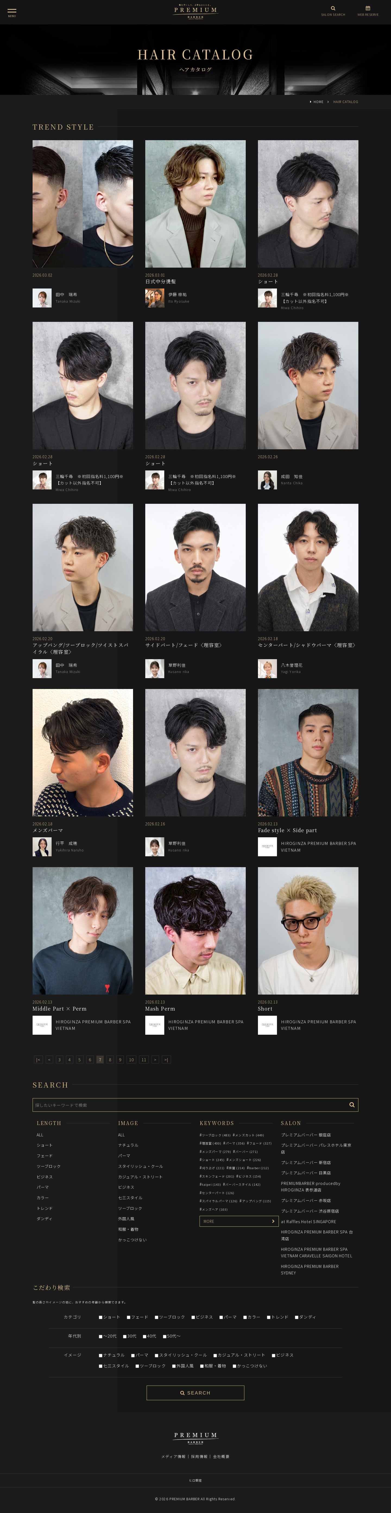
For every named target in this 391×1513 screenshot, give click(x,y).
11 (143, 1059)
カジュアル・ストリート (140, 1176)
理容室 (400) (211, 1143)
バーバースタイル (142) (243, 1184)
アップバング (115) (257, 1201)
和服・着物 (128, 1229)
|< (38, 1059)
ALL (40, 1134)
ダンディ (45, 1218)
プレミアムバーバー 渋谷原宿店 (310, 1211)
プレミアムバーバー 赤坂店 (306, 1200)
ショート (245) (213, 1160)
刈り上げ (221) (213, 1168)
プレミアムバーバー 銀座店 (306, 1134)
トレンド (45, 1208)
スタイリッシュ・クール (140, 1166)
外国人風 (126, 1218)
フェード (45, 1155)
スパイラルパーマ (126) (220, 1201)
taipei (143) (211, 1184)
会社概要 (221, 1456)
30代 (132, 1336)
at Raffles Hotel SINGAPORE (308, 1221)
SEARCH (195, 1393)
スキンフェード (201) (218, 1176)
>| (166, 1059)
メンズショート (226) (245, 1160)
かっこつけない (132, 1239)
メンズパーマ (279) (216, 1151)
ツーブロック (49, 1166)
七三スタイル (130, 1197)
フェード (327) (260, 1143)
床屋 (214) (237, 1168)
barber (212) (259, 1168)
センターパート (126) (218, 1193)
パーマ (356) (235, 1143)
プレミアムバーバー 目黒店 (306, 1172)
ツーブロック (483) (216, 1135)
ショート (45, 1145)
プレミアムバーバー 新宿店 (306, 1162)
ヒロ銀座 (195, 1480)
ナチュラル (128, 1145)
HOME (319, 101)
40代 (151, 1336)
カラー (43, 1197)
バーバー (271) (246, 1151)
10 (131, 1059)
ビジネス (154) (250, 1176)
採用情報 (199, 1456)
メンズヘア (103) (215, 1209)
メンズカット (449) (249, 1135)
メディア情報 (173, 1456)
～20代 (110, 1336)
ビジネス (45, 1176)
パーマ (43, 1187)
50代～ (174, 1336)
